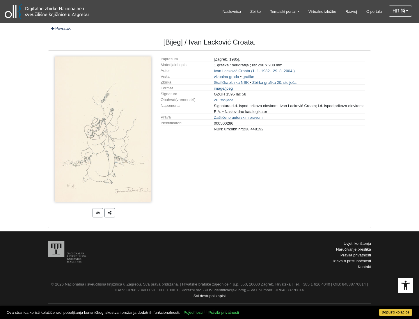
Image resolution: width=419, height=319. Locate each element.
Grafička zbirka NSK (231, 82)
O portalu (374, 11)
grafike (248, 77)
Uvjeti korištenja (357, 243)
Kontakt (364, 267)
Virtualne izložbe (322, 11)
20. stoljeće (223, 100)
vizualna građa (226, 77)
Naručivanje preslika (353, 249)
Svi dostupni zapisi (209, 296)
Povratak (60, 28)
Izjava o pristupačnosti (352, 261)
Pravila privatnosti (355, 255)
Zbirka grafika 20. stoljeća (274, 82)
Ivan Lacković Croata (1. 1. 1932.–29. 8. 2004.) (254, 71)
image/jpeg (223, 88)
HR (399, 10)
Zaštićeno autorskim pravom (238, 117)
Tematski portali (283, 11)
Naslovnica (232, 11)
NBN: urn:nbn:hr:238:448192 (238, 129)
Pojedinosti (193, 312)
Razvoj (351, 11)
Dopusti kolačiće (395, 312)
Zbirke (255, 11)
